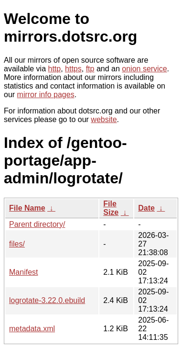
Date (146, 208)
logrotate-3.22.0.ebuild (47, 300)
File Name (27, 208)
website (104, 119)
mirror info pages (46, 94)
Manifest (23, 272)
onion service (144, 69)
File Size (110, 208)
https (73, 69)
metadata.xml (32, 329)
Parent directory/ (37, 224)
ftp (90, 69)
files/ (17, 244)
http (54, 69)
